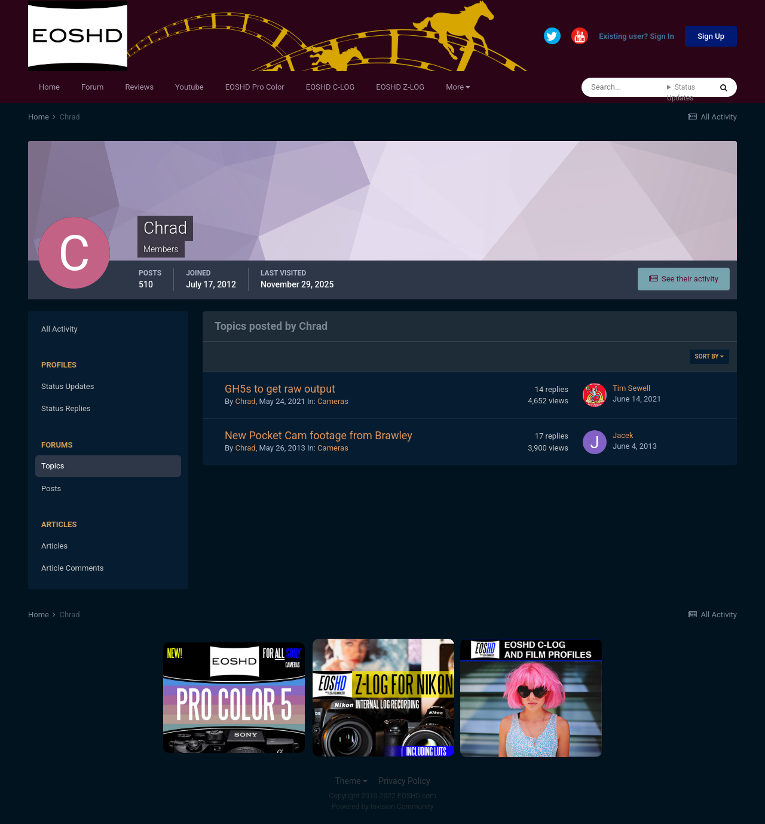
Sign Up (710, 36)
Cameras (332, 401)
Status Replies (66, 408)
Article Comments (72, 567)
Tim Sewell (631, 388)
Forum (92, 86)
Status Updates (681, 92)
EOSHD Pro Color (254, 86)
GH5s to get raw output (280, 388)
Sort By (709, 356)
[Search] (624, 87)
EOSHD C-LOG (330, 86)
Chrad (245, 401)
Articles (54, 545)
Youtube (189, 86)
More (458, 86)
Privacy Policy (404, 781)
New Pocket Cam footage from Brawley (318, 435)
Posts (51, 488)
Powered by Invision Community (383, 806)
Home (49, 86)
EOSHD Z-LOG (400, 86)
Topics (53, 465)
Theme (351, 781)
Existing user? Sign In (636, 36)
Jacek (623, 435)
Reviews (139, 86)
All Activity (59, 328)
